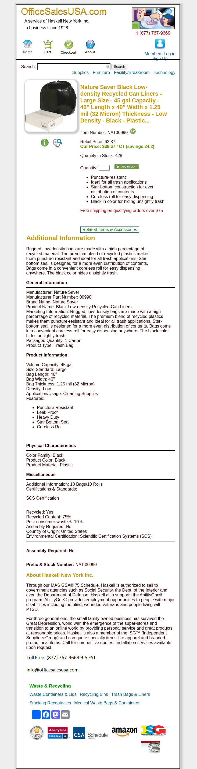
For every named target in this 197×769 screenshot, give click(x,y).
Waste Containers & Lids (52, 694)
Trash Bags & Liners (130, 694)
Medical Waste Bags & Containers (106, 703)
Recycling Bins (94, 694)
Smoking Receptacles (50, 703)
